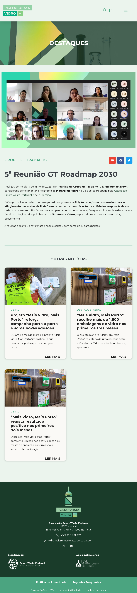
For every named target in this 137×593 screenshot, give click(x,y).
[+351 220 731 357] (57, 535)
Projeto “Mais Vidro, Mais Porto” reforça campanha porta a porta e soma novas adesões (35, 321)
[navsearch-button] (105, 11)
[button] (126, 11)
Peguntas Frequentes (87, 582)
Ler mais (52, 356)
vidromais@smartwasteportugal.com (70, 540)
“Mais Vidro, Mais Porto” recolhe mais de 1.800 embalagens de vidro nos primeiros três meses (101, 321)
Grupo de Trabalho (26, 160)
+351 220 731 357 (71, 535)
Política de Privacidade (51, 582)
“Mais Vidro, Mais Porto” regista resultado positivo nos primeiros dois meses (34, 423)
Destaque (84, 310)
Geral (15, 310)
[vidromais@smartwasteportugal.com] (45, 540)
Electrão (46, 195)
